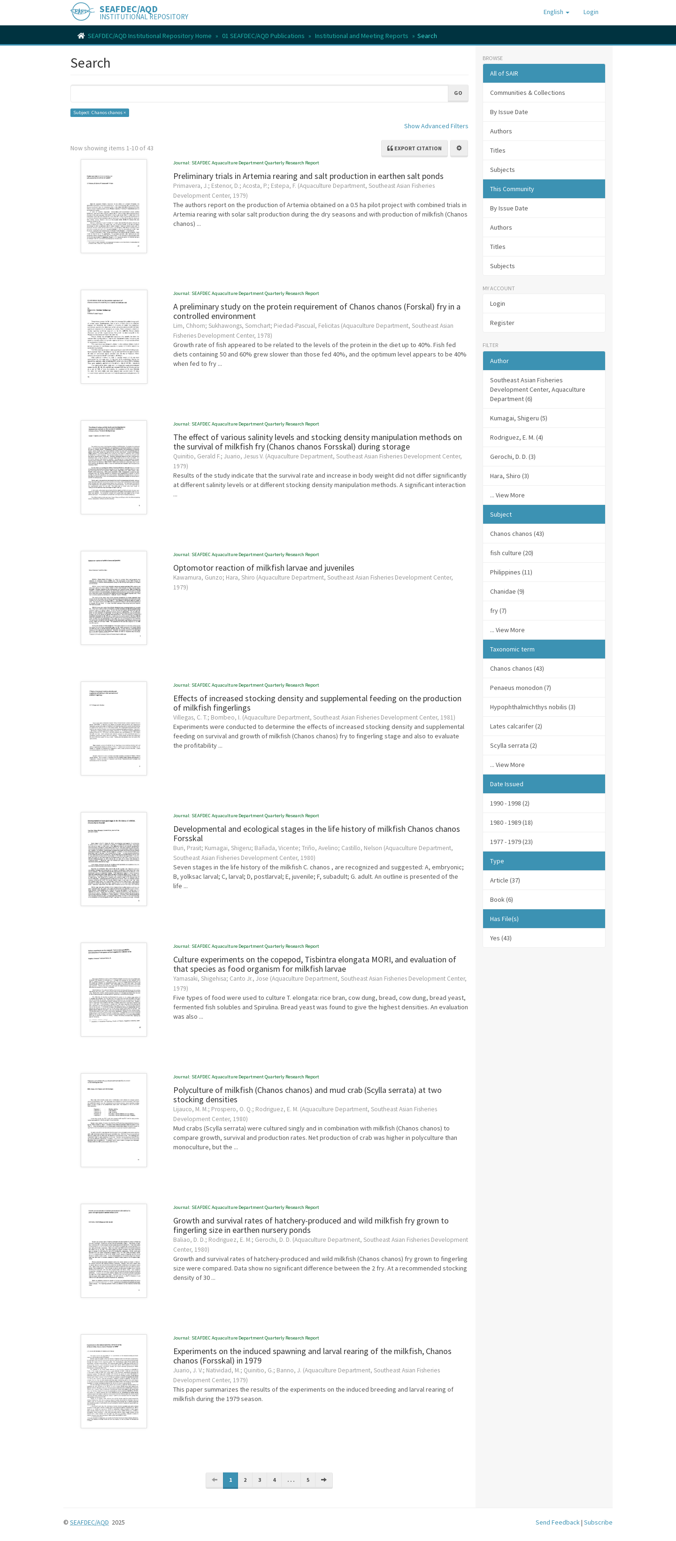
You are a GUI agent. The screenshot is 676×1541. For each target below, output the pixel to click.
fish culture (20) (511, 553)
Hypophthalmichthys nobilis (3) (533, 707)
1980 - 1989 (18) (511, 822)
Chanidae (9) (507, 591)
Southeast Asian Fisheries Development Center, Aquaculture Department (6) (537, 389)
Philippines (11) (511, 572)
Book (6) (501, 899)
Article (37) (505, 880)
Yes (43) (501, 938)
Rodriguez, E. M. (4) (516, 437)
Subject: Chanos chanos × (99, 112)
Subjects (502, 169)
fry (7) (498, 610)
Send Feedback (558, 1522)
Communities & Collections (527, 92)
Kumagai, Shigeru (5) (518, 418)
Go (458, 92)
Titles (498, 150)
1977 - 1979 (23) (511, 841)
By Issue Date (509, 112)
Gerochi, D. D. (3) (513, 456)
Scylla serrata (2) (513, 745)
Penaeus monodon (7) (520, 687)
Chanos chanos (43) (517, 668)
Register (502, 322)
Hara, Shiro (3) (509, 476)
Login (497, 303)
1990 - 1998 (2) (510, 803)
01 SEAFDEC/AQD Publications (263, 35)
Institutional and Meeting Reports (361, 35)
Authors (501, 131)
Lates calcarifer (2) (516, 726)
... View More (507, 495)
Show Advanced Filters (436, 126)
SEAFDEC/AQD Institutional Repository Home (150, 35)
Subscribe (598, 1522)
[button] (556, 11)
